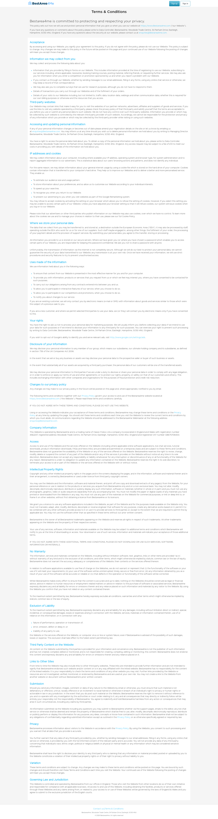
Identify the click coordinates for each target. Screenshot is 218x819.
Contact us (98, 809)
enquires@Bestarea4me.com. (44, 421)
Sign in (185, 4)
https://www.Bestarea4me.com (155, 26)
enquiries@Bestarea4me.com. (153, 33)
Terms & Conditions (114, 809)
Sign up (174, 4)
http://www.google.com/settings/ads (127, 337)
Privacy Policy (88, 396)
